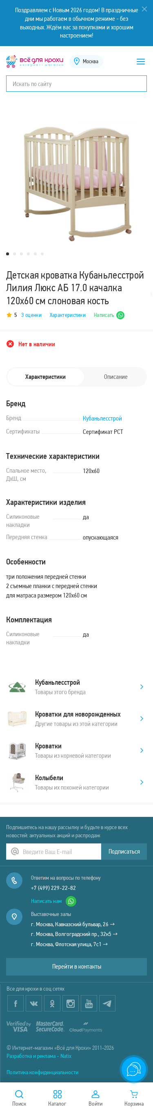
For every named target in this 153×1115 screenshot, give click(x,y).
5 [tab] (35, 253)
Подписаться (124, 851)
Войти (95, 1098)
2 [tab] (14, 253)
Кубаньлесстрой (102, 418)
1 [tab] (7, 253)
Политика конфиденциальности (42, 1072)
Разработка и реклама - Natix (39, 1056)
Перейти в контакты (76, 966)
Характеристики (68, 315)
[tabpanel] (76, 183)
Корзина (134, 1098)
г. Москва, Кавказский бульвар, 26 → (73, 924)
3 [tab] (21, 253)
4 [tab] (28, 253)
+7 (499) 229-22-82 (53, 888)
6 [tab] (42, 253)
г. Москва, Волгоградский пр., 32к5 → (74, 934)
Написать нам (53, 901)
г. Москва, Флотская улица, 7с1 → (69, 944)
